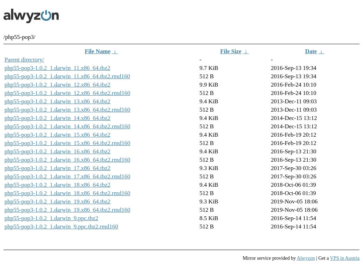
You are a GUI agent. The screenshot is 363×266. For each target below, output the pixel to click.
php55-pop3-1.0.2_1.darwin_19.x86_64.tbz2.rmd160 (67, 210)
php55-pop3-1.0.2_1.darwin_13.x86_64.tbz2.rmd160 (67, 109)
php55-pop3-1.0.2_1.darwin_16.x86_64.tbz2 (58, 151)
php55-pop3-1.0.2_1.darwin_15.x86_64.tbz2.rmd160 (67, 143)
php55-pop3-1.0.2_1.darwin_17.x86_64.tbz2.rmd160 (67, 176)
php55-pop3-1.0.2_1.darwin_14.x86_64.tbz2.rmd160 (67, 126)
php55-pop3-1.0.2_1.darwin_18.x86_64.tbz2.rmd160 (67, 193)
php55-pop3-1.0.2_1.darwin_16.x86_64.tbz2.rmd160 (67, 159)
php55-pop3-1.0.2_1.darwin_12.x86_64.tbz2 (58, 84)
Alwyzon (306, 258)
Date (311, 51)
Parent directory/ (24, 59)
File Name (98, 51)
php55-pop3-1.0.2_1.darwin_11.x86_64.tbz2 (57, 68)
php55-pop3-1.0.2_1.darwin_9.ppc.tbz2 (51, 218)
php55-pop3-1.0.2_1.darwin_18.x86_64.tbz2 (58, 185)
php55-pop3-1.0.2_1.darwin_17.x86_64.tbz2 (58, 168)
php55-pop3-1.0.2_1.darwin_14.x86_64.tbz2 (58, 118)
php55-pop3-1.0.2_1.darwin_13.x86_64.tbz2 (58, 101)
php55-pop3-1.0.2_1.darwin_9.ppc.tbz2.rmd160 (61, 226)
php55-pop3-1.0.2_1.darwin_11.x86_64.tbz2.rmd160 (67, 76)
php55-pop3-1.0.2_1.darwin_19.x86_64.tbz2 (58, 201)
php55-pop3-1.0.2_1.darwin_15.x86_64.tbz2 (58, 134)
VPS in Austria (345, 258)
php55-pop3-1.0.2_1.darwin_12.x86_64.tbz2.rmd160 (67, 93)
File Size (230, 51)
